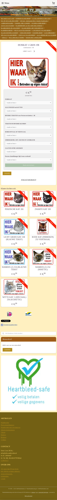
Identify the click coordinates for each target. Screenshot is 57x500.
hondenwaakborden (9, 325)
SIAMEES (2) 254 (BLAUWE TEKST (14, 268)
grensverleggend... (7, 474)
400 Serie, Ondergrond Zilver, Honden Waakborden (34, 21)
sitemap (33, 492)
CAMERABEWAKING (7, 23)
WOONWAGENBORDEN (38, 23)
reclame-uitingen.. (14, 471)
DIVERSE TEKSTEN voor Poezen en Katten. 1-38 (20, 115)
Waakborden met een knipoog (10, 427)
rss (37, 492)
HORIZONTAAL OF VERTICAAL (15, 131)
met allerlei (5, 471)
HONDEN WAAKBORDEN (23, 18)
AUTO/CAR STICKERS (7, 25)
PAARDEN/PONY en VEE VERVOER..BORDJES (29, 25)
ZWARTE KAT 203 (43, 209)
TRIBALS (4, 37)
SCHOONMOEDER (49, 33)
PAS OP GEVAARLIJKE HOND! (9, 21)
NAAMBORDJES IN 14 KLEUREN (10, 28)
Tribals (3, 432)
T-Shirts (3, 440)
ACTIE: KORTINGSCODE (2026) (41, 18)
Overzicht (7, 173)
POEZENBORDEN (37, 33)
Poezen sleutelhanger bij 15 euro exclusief (17, 156)
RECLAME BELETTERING (16, 37)
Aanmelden (7, 349)
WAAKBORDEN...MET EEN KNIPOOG (32, 28)
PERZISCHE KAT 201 (14, 209)
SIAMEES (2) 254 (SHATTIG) (42, 268)
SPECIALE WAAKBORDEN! (9, 35)
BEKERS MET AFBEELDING (34, 37)
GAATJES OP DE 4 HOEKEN (14, 148)
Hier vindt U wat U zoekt (7, 18)
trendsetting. (5, 476)
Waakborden (5, 423)
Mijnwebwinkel (28, 496)
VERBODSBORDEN (25, 33)
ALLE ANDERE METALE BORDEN (46, 35)
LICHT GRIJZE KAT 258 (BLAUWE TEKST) (14, 238)
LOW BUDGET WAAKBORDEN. (41, 30)
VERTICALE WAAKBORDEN (26, 35)
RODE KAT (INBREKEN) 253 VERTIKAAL (43, 238)
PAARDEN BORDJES (7, 30)
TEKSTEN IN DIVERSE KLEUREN (15, 123)
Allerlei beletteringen (8, 430)
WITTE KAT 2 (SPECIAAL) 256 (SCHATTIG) (14, 298)
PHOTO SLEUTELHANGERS (22, 30)
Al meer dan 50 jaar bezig (9, 469)
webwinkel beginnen (43, 492)
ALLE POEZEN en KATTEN (13, 107)
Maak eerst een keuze (28, 165)
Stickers (3, 435)
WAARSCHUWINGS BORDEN (9, 33)
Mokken (3, 437)
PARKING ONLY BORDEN (22, 23)
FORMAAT (8, 99)
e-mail (3, 479)
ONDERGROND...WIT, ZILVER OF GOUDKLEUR (20, 140)
